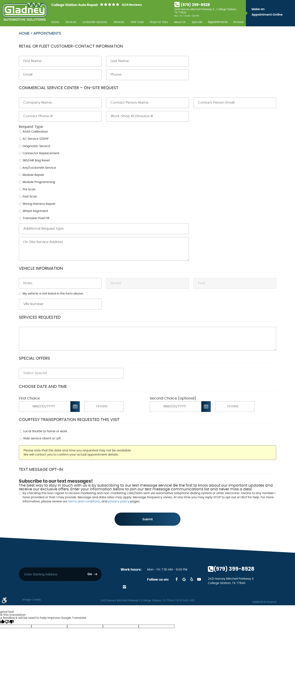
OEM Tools (137, 22)
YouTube (199, 579)
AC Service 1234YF (36, 138)
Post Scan (30, 196)
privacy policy (118, 501)
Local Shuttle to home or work (45, 431)
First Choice (29, 398)
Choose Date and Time (43, 386)
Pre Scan (29, 189)
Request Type (31, 127)
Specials (197, 22)
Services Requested (40, 317)
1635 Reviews (132, 4)
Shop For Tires (159, 22)
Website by (264, 602)
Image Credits (32, 600)
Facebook (176, 579)
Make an (272, 12)
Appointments (218, 22)
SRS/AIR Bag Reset (36, 160)
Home (55, 22)
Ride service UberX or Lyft (42, 438)
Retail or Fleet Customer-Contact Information (71, 46)
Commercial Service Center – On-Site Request (68, 88)
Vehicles (118, 22)
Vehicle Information (41, 268)
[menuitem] (55, 21)
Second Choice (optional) (173, 398)
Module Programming (39, 182)
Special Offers (34, 358)
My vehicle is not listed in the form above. (53, 293)
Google (184, 579)
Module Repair (33, 174)
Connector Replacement (41, 153)
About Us (180, 22)
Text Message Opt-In (41, 469)
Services (70, 22)
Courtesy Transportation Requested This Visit (69, 420)
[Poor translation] (9, 622)
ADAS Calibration (35, 131)
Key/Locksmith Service (39, 167)
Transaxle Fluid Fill (36, 218)
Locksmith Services (95, 22)
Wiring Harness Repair (39, 203)
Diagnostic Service (36, 146)
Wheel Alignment (35, 211)
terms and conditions (84, 501)
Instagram (124, 587)
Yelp (191, 579)
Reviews (238, 22)
